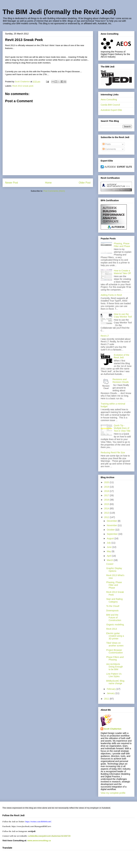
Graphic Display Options (114, 569)
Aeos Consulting (109, 99)
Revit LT (105, 336)
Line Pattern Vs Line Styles (114, 675)
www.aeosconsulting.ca (39, 840)
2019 (107, 487)
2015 (107, 504)
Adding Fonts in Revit (111, 295)
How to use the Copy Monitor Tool (123, 315)
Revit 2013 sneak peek (22, 86)
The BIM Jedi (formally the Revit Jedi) (59, 11)
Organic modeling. (115, 624)
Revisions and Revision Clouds (121, 380)
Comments (109, 149)
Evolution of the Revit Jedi (121, 356)
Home (48, 182)
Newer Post (11, 182)
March (110, 560)
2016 (107, 499)
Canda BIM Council (110, 104)
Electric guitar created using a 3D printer (115, 636)
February (111, 689)
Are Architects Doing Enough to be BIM (114, 667)
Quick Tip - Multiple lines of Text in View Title (122, 428)
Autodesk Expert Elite (111, 110)
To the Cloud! (112, 606)
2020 (107, 482)
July (109, 542)
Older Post (84, 182)
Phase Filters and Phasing (115, 658)
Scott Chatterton (112, 729)
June (109, 547)
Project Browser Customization (114, 651)
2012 (107, 517)
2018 (107, 491)
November (112, 525)
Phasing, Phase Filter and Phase (122, 244)
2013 (107, 512)
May (109, 551)
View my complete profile (113, 793)
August (110, 538)
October (111, 529)
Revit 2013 (111, 629)
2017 (107, 495)
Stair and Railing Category (114, 600)
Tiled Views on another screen (114, 644)
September (112, 534)
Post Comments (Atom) (54, 191)
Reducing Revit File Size (113, 452)
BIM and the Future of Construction (113, 618)
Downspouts (112, 610)
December (112, 521)
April (109, 556)
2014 (107, 508)
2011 (107, 698)
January (111, 693)
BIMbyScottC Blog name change (115, 682)
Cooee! (109, 564)
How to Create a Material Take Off (122, 272)
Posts (107, 144)
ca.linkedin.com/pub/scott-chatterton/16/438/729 (49, 836)
